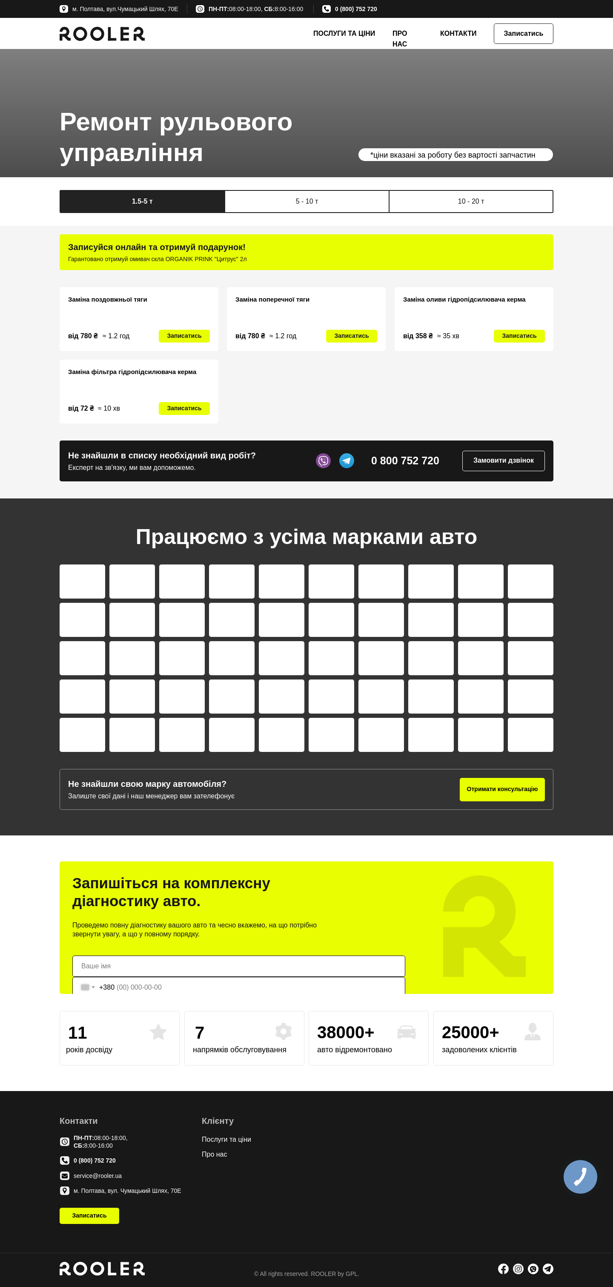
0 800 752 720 (405, 460)
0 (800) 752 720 (356, 9)
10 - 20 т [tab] (471, 201)
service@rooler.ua (98, 1175)
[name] (238, 966)
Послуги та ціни (226, 1139)
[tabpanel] (306, 252)
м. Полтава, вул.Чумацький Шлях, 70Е (125, 9)
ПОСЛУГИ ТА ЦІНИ (344, 33)
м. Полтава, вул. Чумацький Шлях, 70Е (127, 1190)
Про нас (214, 1154)
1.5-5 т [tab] (142, 201)
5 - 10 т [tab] (307, 201)
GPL (351, 1273)
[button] (523, 33)
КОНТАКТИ (458, 33)
